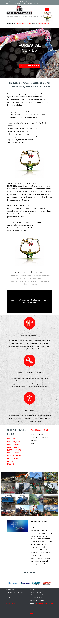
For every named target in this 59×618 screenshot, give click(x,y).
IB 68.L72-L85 (12, 458)
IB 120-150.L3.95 (13, 445)
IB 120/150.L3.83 (13, 447)
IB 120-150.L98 (13, 453)
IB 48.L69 (10, 461)
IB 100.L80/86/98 (14, 442)
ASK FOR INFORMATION (29, 66)
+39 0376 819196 (44, 23)
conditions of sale (10, 603)
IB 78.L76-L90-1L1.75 (15, 456)
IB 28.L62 (10, 464)
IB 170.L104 (11, 439)
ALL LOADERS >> (39, 430)
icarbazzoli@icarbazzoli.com (23, 23)
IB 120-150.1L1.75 (14, 450)
